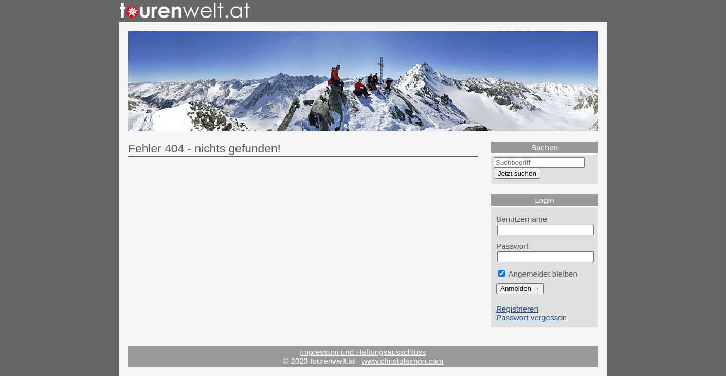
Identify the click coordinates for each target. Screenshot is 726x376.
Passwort (512, 246)
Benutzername (521, 219)
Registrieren (517, 308)
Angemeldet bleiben (537, 273)
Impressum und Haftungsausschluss (363, 352)
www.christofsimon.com (402, 360)
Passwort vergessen (531, 317)
